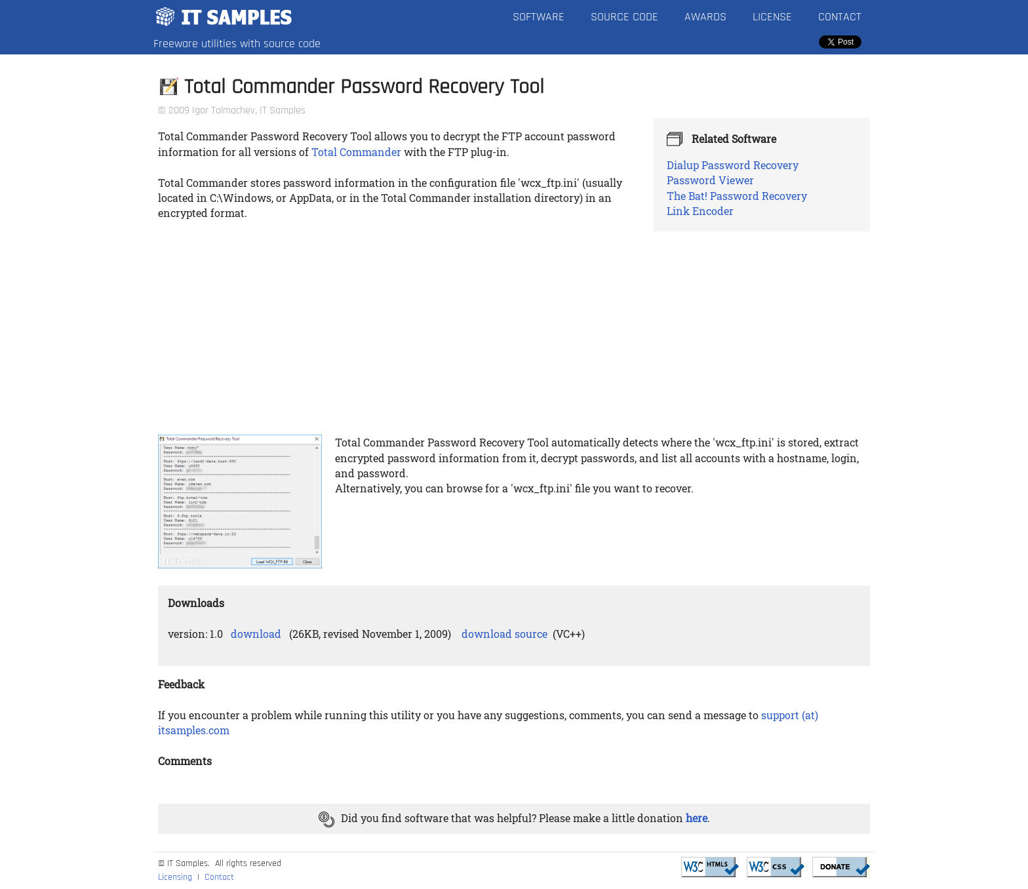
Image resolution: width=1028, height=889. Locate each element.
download (256, 634)
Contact (839, 16)
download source (504, 634)
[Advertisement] (514, 330)
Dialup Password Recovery (733, 165)
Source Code (624, 16)
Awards (705, 16)
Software (538, 16)
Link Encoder (700, 211)
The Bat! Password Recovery (737, 196)
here (696, 818)
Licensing (175, 877)
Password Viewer (710, 180)
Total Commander (356, 152)
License (772, 16)
